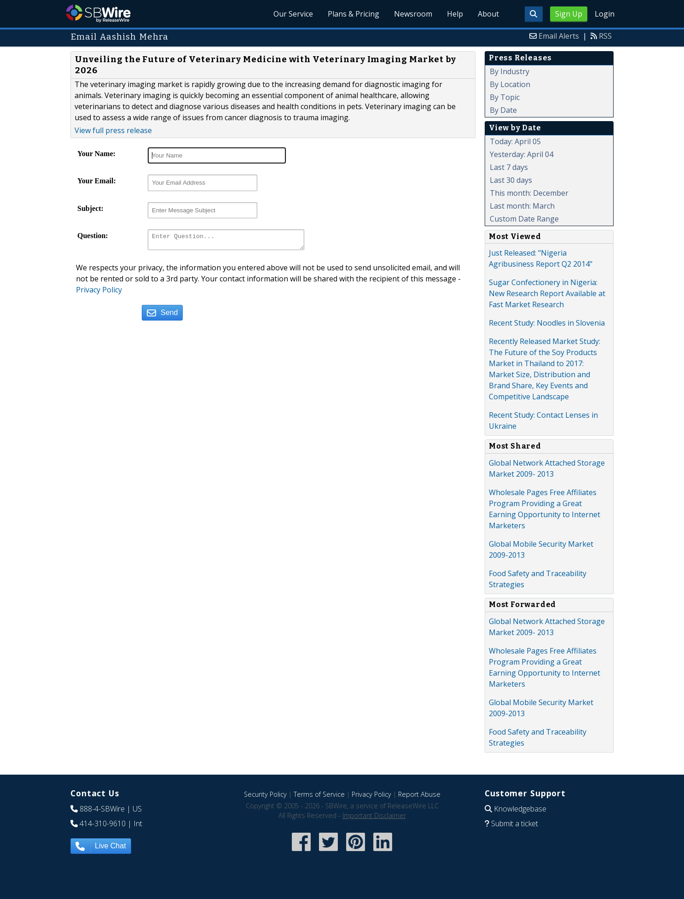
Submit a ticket (514, 823)
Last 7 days (509, 167)
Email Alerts (559, 36)
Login (604, 14)
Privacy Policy (99, 292)
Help (455, 14)
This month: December (529, 193)
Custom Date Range (524, 219)
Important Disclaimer (374, 815)
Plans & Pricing (353, 14)
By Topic (505, 97)
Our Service (293, 14)
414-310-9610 (103, 823)
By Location (510, 84)
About (488, 14)
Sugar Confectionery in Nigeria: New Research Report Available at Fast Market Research (547, 293)
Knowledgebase (520, 809)
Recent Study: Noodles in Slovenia (547, 323)
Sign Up (568, 14)
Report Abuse (419, 794)
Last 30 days (511, 180)
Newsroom (413, 14)
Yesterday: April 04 (521, 154)
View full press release (113, 130)
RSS (605, 36)
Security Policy (265, 794)
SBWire (98, 14)
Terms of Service (319, 794)
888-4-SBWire (102, 809)
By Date (503, 110)
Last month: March (522, 206)
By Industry (509, 71)
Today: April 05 (515, 141)
